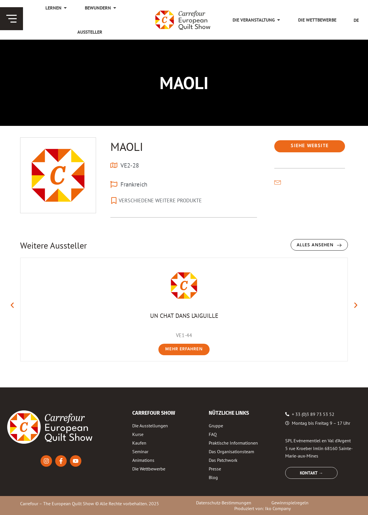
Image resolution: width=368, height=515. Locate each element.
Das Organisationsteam (231, 451)
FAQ (213, 434)
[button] (309, 146)
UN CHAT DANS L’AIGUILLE (184, 316)
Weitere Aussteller (53, 245)
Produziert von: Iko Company (262, 508)
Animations (143, 460)
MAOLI (126, 146)
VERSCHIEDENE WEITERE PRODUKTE (160, 200)
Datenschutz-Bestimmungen (223, 503)
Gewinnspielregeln (289, 503)
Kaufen (139, 443)
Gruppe (216, 425)
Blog (213, 477)
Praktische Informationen (233, 443)
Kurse (137, 434)
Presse (215, 469)
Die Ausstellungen (150, 425)
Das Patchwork (223, 460)
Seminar (140, 451)
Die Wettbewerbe (148, 469)
